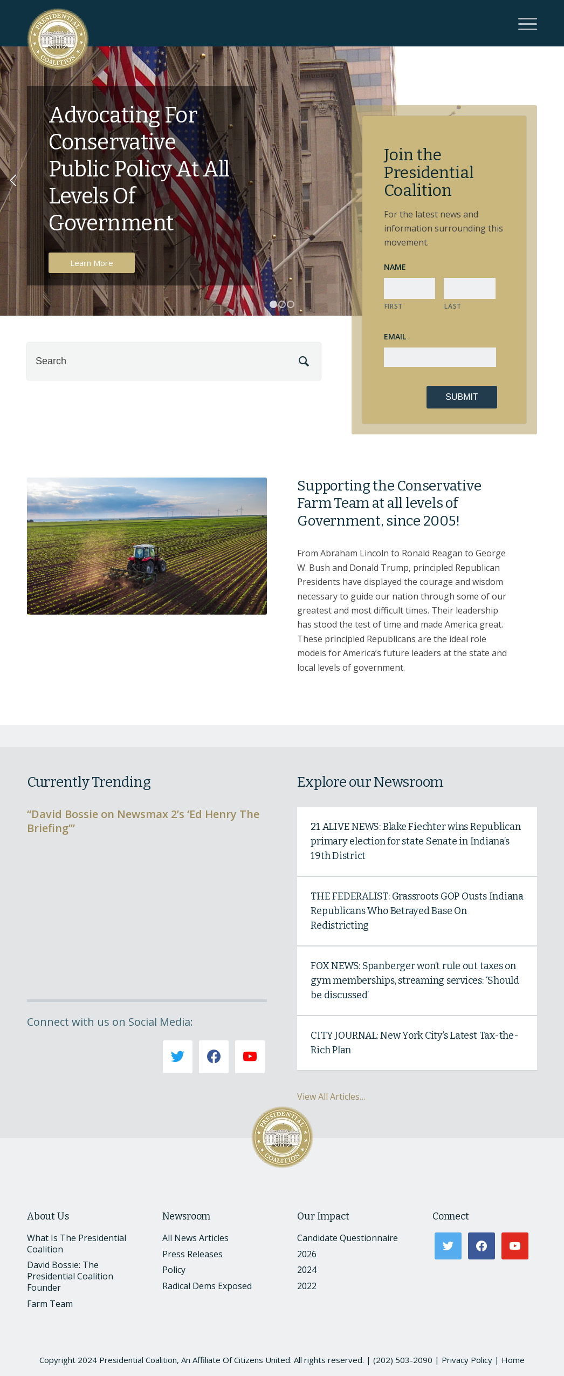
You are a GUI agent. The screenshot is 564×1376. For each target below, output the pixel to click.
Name (395, 267)
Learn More (91, 262)
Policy (173, 1270)
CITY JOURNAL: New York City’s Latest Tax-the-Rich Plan (414, 1043)
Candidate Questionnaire (347, 1238)
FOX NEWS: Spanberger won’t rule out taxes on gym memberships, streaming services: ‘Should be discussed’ (415, 980)
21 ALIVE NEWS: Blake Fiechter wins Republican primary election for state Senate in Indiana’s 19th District (415, 841)
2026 (307, 1254)
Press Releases (192, 1254)
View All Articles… (331, 1096)
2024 (307, 1270)
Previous (13, 181)
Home (513, 1359)
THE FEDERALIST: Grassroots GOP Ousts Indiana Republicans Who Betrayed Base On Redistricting (417, 910)
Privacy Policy (467, 1359)
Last (453, 306)
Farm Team (50, 1304)
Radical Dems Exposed (207, 1286)
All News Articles (195, 1238)
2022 (307, 1286)
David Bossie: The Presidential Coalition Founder (70, 1276)
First (393, 306)
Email (395, 337)
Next (550, 181)
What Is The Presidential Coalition (76, 1243)
